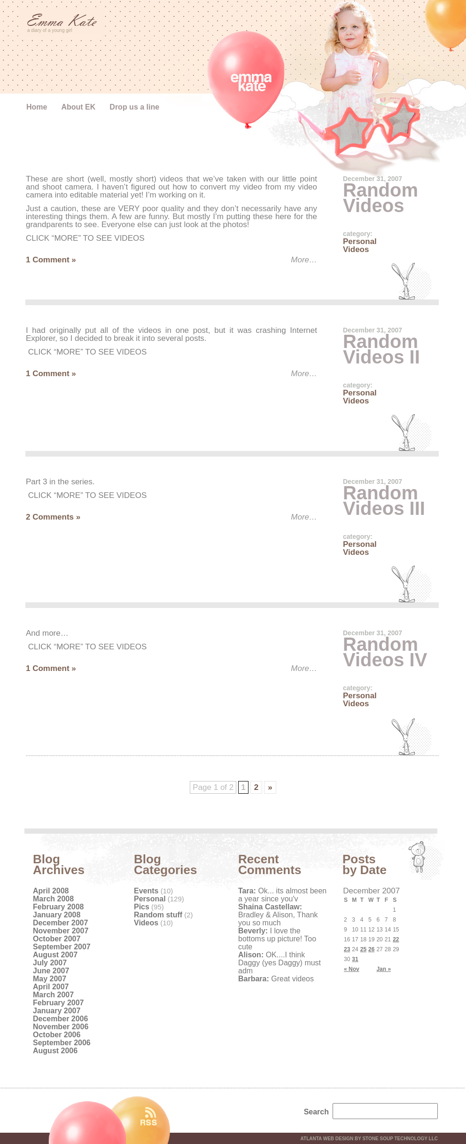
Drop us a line (134, 107)
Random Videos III (384, 500)
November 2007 (60, 931)
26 (371, 949)
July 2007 (50, 963)
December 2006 (60, 1019)
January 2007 (56, 1011)
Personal (360, 241)
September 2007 (62, 947)
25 (363, 949)
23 (347, 949)
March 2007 (53, 995)
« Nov (351, 969)
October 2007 (56, 939)
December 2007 (60, 923)
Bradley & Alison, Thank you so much (278, 915)
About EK (78, 107)
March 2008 (53, 899)
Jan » (383, 969)
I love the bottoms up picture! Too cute (277, 939)
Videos (356, 249)
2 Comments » (53, 517)
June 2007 (51, 971)
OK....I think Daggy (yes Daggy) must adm (279, 963)
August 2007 (55, 955)
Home (36, 107)
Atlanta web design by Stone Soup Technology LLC (369, 1138)
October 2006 (56, 1035)
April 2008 (51, 891)
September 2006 (62, 1043)
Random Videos (380, 198)
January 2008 (56, 915)
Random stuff (158, 915)
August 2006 (55, 1051)
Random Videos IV (385, 652)
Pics (141, 907)
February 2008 (58, 907)
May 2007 (49, 979)
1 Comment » (51, 259)
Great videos (276, 979)
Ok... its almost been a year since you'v (282, 895)
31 (355, 959)
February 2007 (58, 1003)
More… (304, 259)
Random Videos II (381, 349)
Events (146, 891)
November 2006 (60, 1027)
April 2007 (51, 987)
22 (396, 939)
